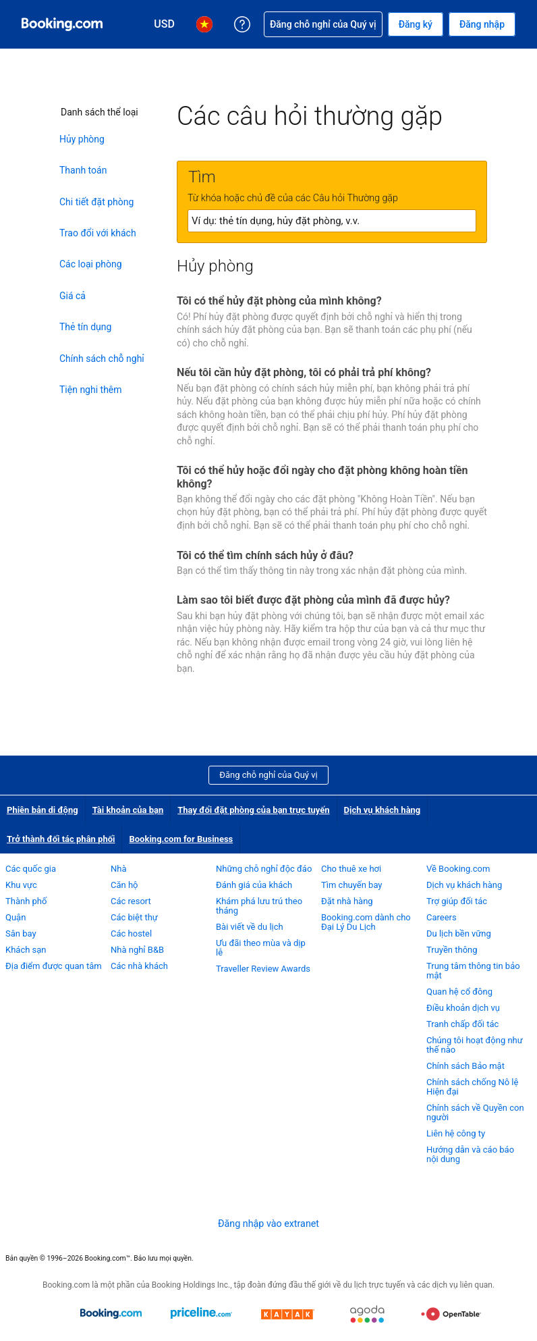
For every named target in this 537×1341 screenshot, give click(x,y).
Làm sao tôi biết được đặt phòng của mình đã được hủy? (313, 600)
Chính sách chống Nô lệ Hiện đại (472, 1087)
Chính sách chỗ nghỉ (101, 358)
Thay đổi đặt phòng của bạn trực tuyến (253, 810)
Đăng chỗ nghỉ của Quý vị (268, 775)
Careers (441, 917)
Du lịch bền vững (458, 933)
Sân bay (20, 933)
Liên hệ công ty (455, 1133)
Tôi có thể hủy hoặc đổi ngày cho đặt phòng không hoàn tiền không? (322, 477)
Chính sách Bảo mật (465, 1066)
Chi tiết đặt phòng (96, 201)
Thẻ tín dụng (85, 326)
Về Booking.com (458, 869)
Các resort (131, 901)
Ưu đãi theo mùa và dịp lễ (261, 947)
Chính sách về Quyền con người (475, 1112)
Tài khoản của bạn (128, 810)
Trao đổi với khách (97, 233)
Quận (15, 917)
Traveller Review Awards (263, 969)
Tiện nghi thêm (90, 389)
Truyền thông (452, 950)
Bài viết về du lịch (249, 927)
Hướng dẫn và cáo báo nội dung (470, 1154)
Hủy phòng (82, 139)
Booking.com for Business (181, 839)
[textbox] (332, 220)
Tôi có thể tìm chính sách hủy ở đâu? (265, 555)
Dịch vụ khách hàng (382, 810)
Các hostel (131, 933)
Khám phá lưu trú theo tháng (259, 906)
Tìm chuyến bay (352, 885)
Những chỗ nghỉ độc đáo (264, 869)
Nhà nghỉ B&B (137, 950)
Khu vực (21, 885)
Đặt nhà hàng (347, 901)
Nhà (119, 869)
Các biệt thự (134, 917)
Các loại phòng (90, 264)
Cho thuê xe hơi (351, 869)
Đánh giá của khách (254, 885)
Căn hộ (124, 885)
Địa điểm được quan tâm (53, 966)
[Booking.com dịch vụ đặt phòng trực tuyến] (62, 24)
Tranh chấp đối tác (462, 1024)
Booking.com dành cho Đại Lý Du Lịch (366, 922)
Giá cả (72, 295)
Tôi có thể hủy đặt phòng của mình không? (279, 300)
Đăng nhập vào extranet (268, 1223)
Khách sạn (26, 950)
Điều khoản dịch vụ (463, 1008)
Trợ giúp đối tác (456, 901)
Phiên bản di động (42, 810)
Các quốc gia (30, 869)
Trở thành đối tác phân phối (61, 839)
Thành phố (26, 901)
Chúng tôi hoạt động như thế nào (474, 1045)
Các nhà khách (139, 966)
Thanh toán (83, 170)
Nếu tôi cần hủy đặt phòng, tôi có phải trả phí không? (304, 372)
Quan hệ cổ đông (459, 992)
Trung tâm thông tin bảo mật (473, 970)
